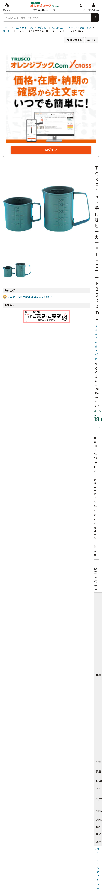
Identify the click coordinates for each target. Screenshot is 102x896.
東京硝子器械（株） (97, 340)
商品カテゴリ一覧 (24, 27)
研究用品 (42, 27)
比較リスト (74, 40)
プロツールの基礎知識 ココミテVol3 (28, 297)
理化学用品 (57, 27)
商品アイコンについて (98, 866)
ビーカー (7, 30)
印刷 (91, 40)
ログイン (81, 6)
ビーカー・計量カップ (80, 27)
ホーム (6, 27)
